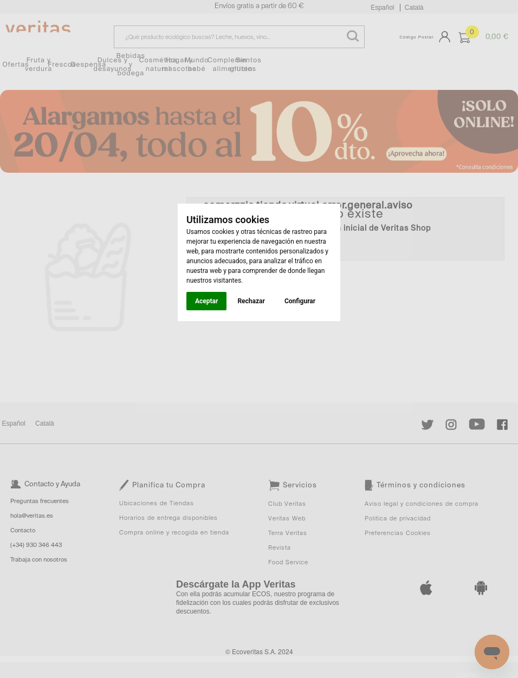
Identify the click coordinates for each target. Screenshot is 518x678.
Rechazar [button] (250, 301)
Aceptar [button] (206, 301)
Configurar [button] (299, 301)
